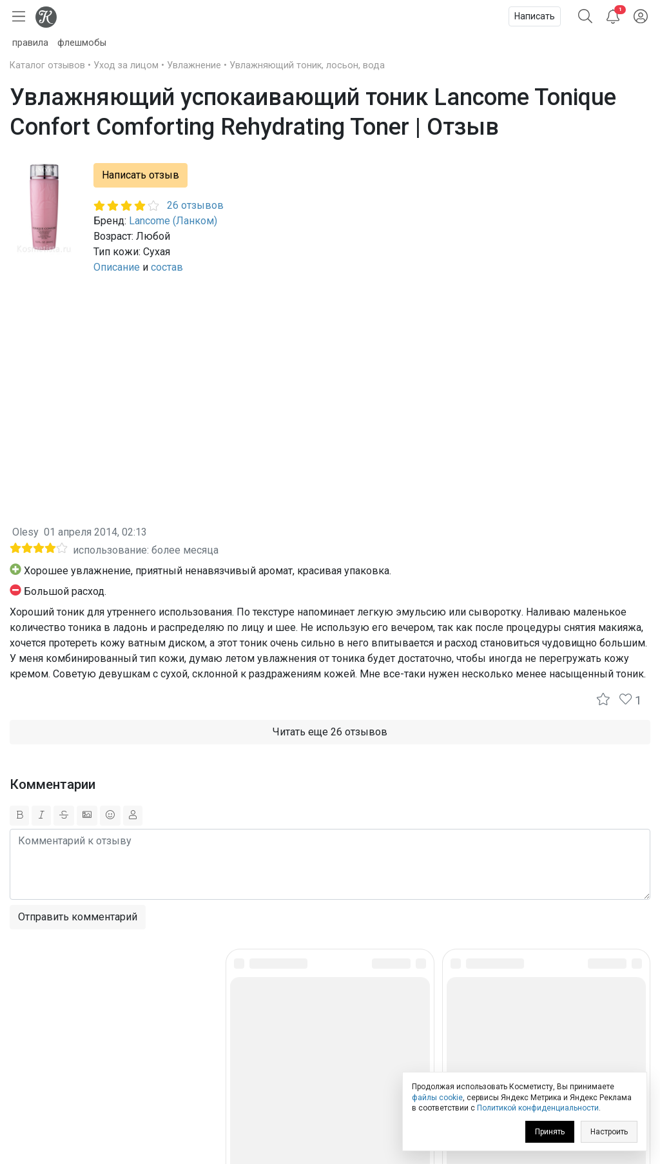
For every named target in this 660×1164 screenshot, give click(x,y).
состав (167, 267)
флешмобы (81, 42)
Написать (534, 16)
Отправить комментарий (77, 917)
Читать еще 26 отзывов (330, 732)
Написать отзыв (140, 175)
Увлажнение (194, 65)
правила (30, 42)
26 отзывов (195, 205)
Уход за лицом (126, 65)
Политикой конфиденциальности (538, 1107)
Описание (116, 267)
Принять (550, 1131)
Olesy (25, 532)
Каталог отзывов (47, 65)
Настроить (609, 1131)
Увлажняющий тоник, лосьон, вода (307, 65)
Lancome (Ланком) (173, 221)
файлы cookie (437, 1097)
